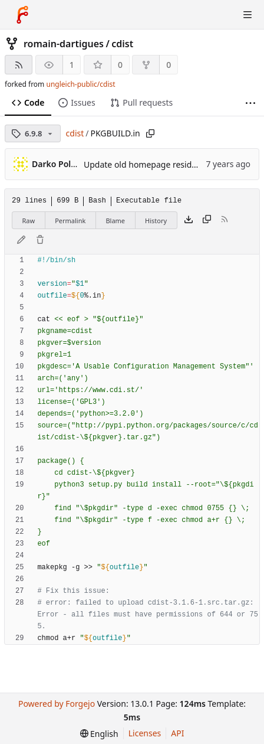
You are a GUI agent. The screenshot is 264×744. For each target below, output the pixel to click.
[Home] (22, 14)
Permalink (70, 220)
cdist (122, 44)
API (177, 733)
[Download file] (188, 220)
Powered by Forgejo (56, 703)
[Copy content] (207, 220)
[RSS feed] (18, 64)
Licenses (144, 733)
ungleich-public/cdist (80, 84)
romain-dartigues (64, 44)
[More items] (250, 103)
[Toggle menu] (247, 14)
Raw (28, 220)
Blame (115, 220)
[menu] (99, 733)
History (156, 220)
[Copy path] (150, 133)
